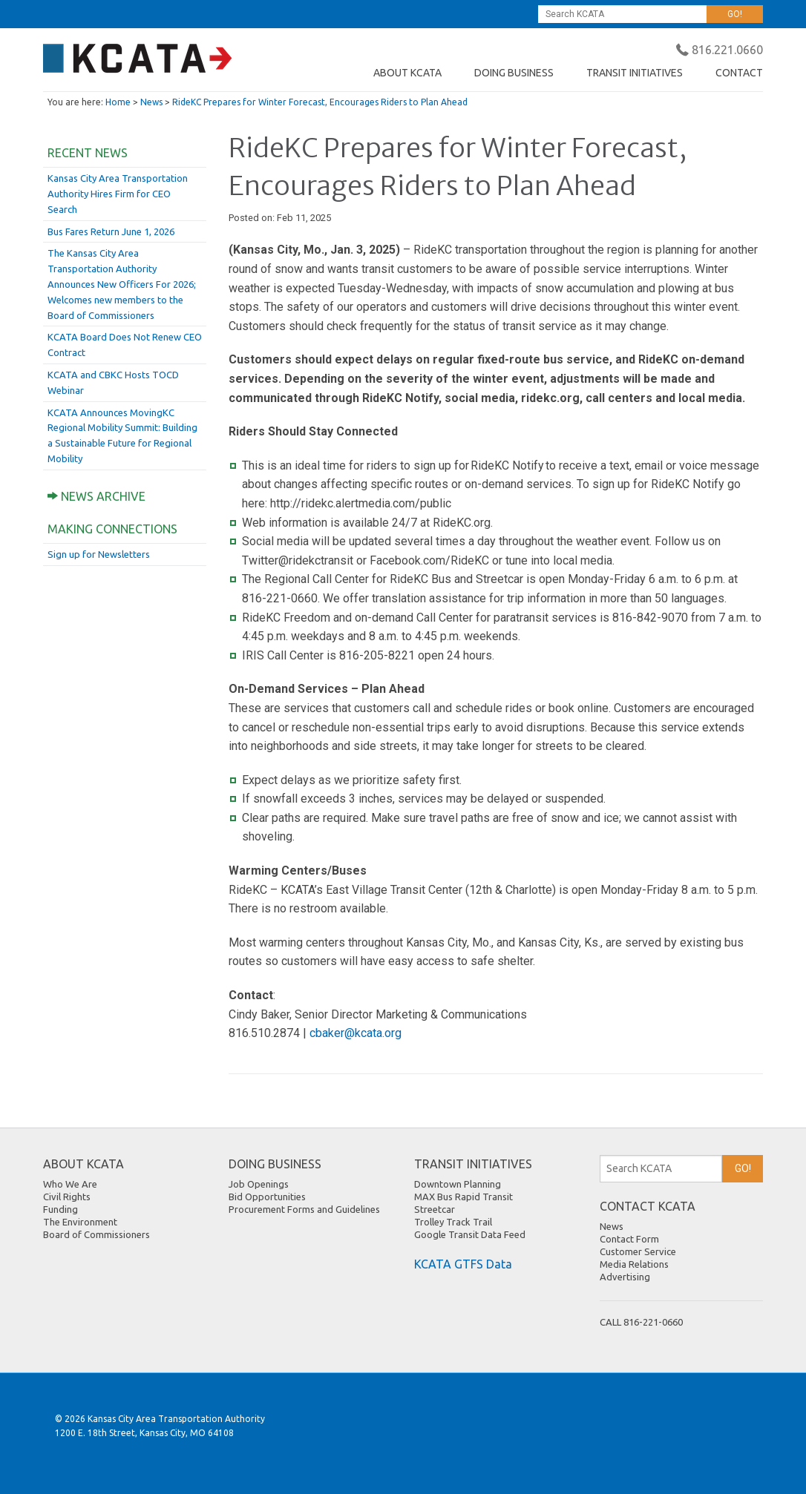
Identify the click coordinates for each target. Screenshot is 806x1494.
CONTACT (739, 73)
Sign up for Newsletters (98, 554)
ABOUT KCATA (407, 73)
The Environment (80, 1222)
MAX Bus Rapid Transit (463, 1196)
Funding (60, 1209)
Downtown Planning (457, 1184)
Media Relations (634, 1264)
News (151, 102)
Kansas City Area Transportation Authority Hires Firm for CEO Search (117, 193)
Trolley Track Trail (453, 1222)
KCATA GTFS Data (463, 1264)
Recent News (87, 152)
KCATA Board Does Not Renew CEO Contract (124, 345)
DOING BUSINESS (514, 73)
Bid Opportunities (267, 1196)
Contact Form (629, 1239)
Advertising (625, 1276)
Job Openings (259, 1184)
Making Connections (112, 529)
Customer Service (638, 1251)
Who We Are (70, 1184)
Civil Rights (67, 1196)
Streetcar (434, 1209)
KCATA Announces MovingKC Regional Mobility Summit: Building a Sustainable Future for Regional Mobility (122, 435)
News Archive (96, 496)
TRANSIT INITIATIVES (634, 73)
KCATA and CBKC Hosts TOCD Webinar (113, 382)
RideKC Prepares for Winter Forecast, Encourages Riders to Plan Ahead (320, 102)
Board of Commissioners (96, 1234)
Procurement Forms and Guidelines (304, 1209)
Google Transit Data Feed (469, 1234)
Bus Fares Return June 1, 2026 (110, 231)
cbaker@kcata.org (355, 1033)
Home (118, 102)
